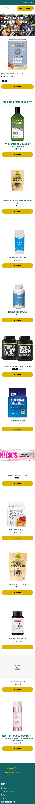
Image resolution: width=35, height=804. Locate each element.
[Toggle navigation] (3, 13)
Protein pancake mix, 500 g (18, 530)
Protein (22, 74)
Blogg (4, 798)
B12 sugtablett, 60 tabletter (17, 639)
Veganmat (6, 795)
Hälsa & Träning (14, 74)
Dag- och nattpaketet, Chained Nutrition (18, 366)
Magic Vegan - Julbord (17, 681)
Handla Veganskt (25, 8)
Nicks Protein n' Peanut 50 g (17, 475)
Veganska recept (8, 791)
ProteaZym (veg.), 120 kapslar (17, 312)
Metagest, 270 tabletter (17, 257)
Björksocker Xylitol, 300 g (17, 584)
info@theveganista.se (28, 2)
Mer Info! (17, 86)
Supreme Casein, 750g (17, 421)
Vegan (5, 788)
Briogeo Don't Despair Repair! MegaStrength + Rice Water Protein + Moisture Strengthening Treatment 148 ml (17, 738)
